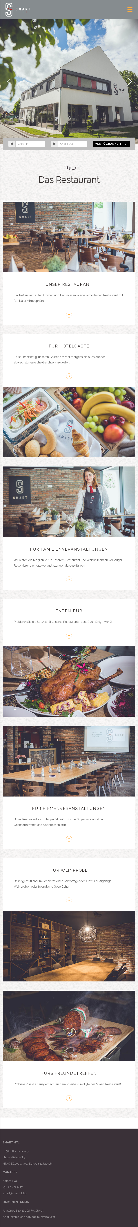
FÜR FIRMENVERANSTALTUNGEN (69, 808)
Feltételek (36, 1210)
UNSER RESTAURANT (69, 284)
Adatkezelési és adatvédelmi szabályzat (29, 1217)
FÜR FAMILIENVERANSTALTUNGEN (69, 549)
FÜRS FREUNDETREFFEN (69, 1073)
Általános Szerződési (16, 1210)
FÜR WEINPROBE (69, 870)
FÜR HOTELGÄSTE (69, 346)
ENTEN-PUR (69, 610)
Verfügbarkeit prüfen (112, 143)
